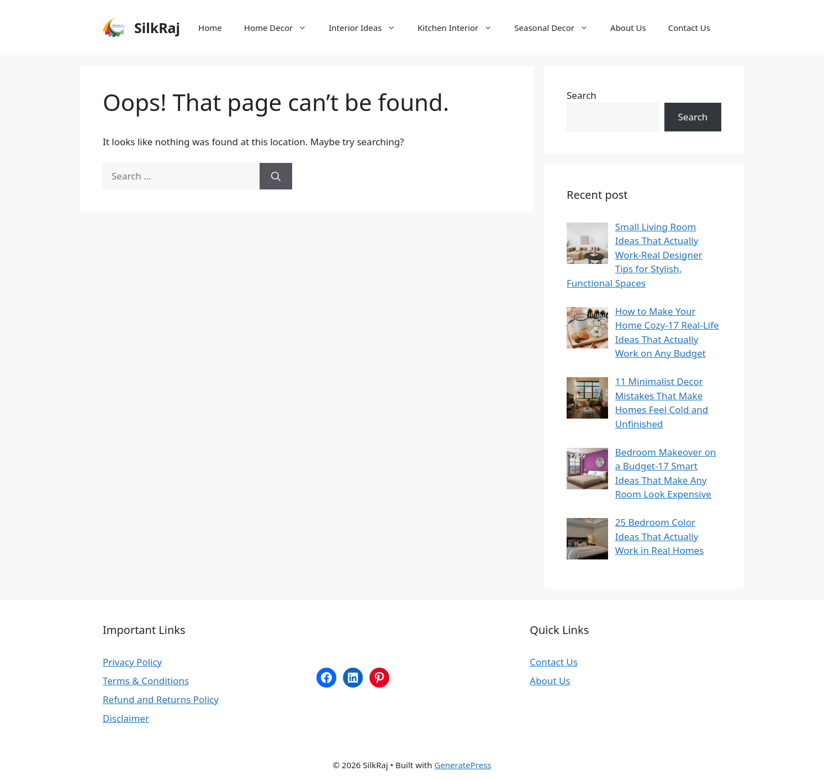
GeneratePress (462, 764)
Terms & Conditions (146, 680)
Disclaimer (126, 718)
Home (210, 27)
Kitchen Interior (460, 27)
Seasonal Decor (556, 27)
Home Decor (281, 27)
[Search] (276, 176)
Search (581, 95)
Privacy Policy (132, 662)
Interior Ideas (367, 27)
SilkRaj (157, 27)
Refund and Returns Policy (161, 699)
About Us (628, 27)
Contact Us (689, 27)
